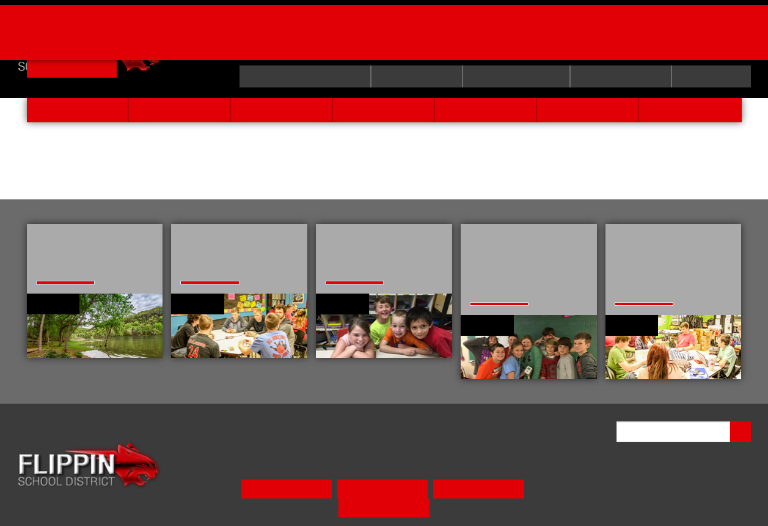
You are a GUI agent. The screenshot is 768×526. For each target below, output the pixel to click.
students (383, 109)
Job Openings (125, 27)
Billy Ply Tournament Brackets (296, 27)
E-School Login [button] (426, 506)
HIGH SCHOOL (510, 479)
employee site (619, 76)
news (588, 109)
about (179, 109)
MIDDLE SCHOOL (419, 479)
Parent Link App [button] (341, 506)
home (77, 109)
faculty (281, 109)
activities (485, 109)
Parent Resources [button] (511, 506)
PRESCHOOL (253, 479)
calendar (711, 76)
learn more (58, 325)
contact (690, 109)
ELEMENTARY (331, 479)
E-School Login (512, 76)
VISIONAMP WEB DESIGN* (709, 501)
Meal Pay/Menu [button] (257, 506)
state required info (294, 76)
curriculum (410, 76)
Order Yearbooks (481, 27)
